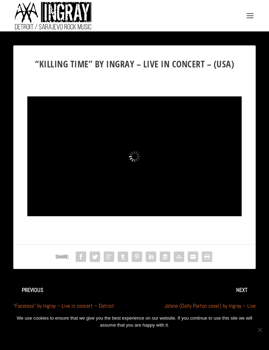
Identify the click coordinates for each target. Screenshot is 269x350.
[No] (259, 329)
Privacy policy (144, 337)
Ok (109, 337)
